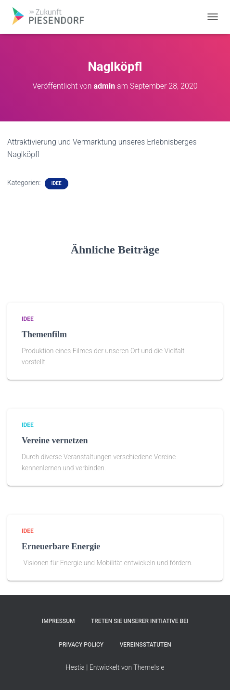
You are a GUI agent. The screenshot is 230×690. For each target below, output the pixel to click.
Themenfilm (44, 334)
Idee (56, 183)
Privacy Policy (81, 644)
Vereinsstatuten (145, 644)
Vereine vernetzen (55, 440)
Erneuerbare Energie (61, 546)
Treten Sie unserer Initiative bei (139, 621)
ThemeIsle (148, 667)
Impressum (58, 621)
